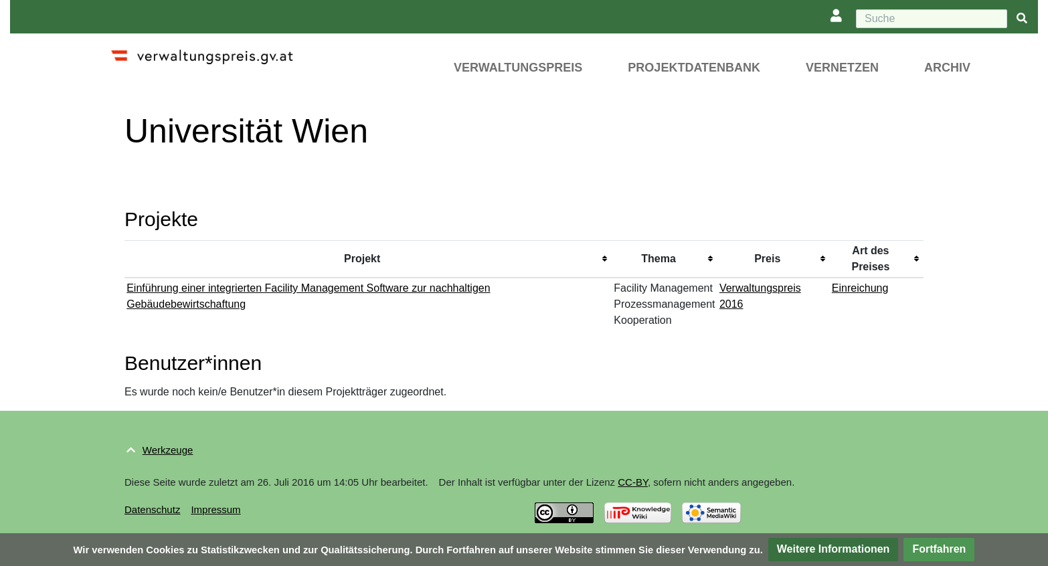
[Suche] (931, 18)
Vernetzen (842, 67)
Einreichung (860, 288)
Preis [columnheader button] (767, 258)
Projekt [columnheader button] (362, 258)
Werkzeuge (168, 450)
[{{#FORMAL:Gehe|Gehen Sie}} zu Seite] (1022, 19)
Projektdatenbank (694, 67)
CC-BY (633, 482)
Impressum (215, 509)
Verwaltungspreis (518, 67)
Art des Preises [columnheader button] (870, 258)
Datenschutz (152, 509)
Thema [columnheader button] (658, 258)
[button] (833, 549)
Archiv (947, 67)
